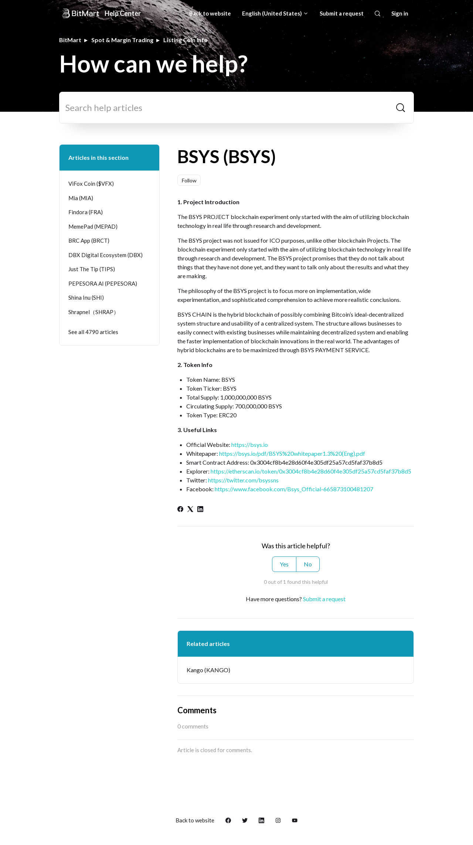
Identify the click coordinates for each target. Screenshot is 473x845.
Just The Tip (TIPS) (91, 269)
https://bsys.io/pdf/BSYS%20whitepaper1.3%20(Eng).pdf (292, 453)
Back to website (210, 13)
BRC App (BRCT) (88, 240)
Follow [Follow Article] (189, 180)
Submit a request (342, 13)
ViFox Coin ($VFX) (91, 183)
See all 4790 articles (93, 332)
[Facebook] (180, 509)
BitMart (70, 39)
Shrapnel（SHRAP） (93, 312)
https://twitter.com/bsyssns (243, 480)
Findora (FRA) (85, 212)
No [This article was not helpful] (308, 564)
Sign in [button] (399, 13)
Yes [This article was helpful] (284, 564)
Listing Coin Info (185, 39)
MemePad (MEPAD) (93, 226)
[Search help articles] (236, 108)
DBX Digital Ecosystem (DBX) (105, 255)
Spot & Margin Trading (122, 39)
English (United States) (275, 13)
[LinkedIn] (200, 509)
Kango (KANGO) (208, 669)
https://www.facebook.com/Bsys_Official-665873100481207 (294, 488)
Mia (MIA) (80, 198)
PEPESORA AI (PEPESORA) (102, 283)
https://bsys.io (249, 444)
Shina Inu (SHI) (86, 297)
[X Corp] (190, 509)
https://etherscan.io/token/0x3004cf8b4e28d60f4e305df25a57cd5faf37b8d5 (311, 471)
